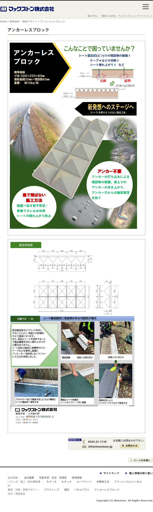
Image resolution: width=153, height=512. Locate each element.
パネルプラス (81, 489)
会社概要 (29, 477)
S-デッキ (52, 481)
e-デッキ (67, 481)
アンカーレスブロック (107, 489)
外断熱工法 (103, 481)
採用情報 (77, 477)
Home (3, 21)
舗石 (66, 489)
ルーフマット (84, 481)
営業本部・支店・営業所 (53, 477)
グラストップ (51, 489)
